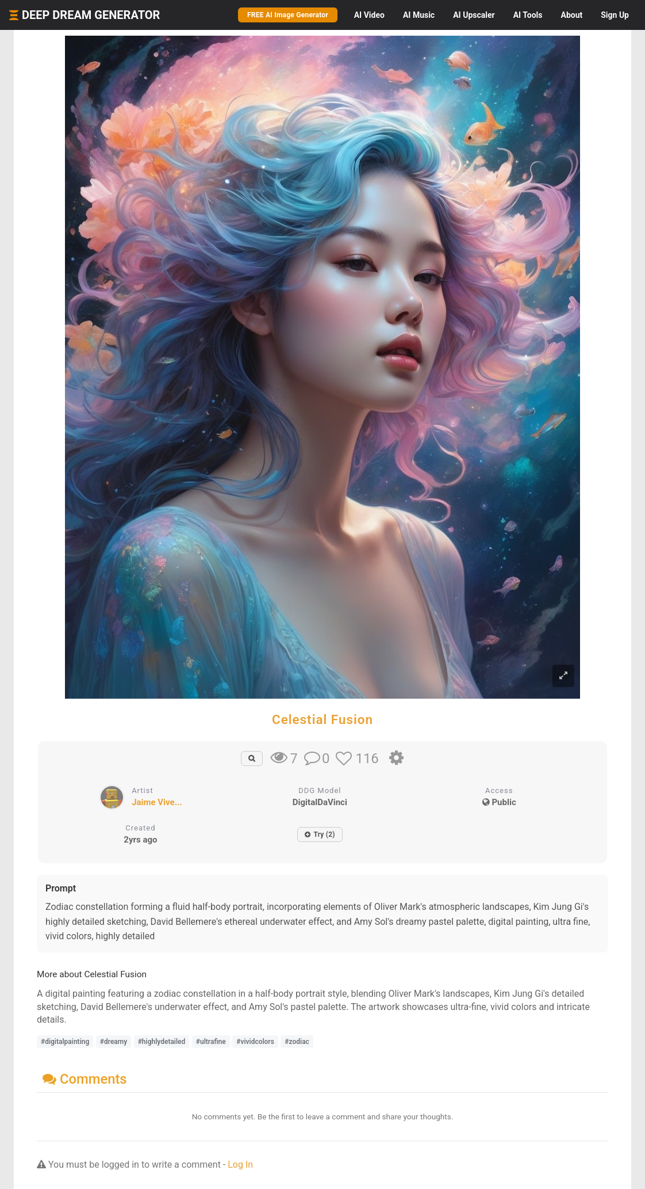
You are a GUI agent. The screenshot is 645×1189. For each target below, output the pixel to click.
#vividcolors (255, 1042)
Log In (240, 1164)
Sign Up (615, 15)
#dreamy (113, 1042)
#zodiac (297, 1042)
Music (419, 15)
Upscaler (473, 15)
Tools (528, 15)
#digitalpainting (65, 1042)
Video (369, 15)
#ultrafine (211, 1042)
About (571, 15)
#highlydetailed (162, 1042)
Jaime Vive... (157, 802)
